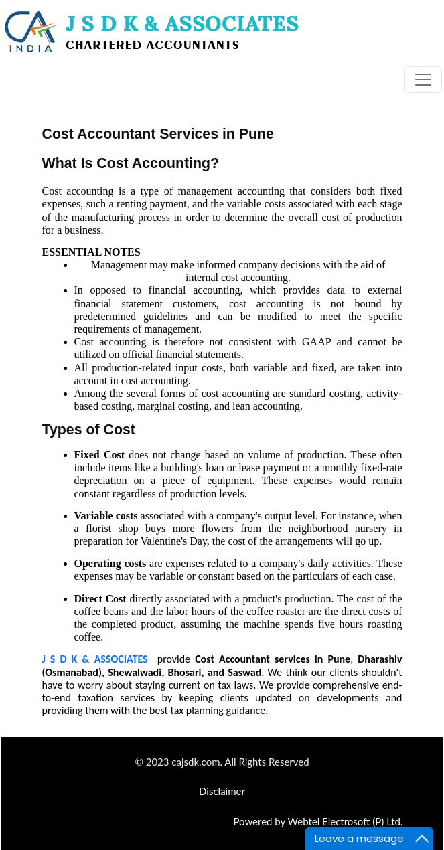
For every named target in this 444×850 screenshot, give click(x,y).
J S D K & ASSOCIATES (95, 659)
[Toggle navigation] (423, 79)
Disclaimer (222, 791)
